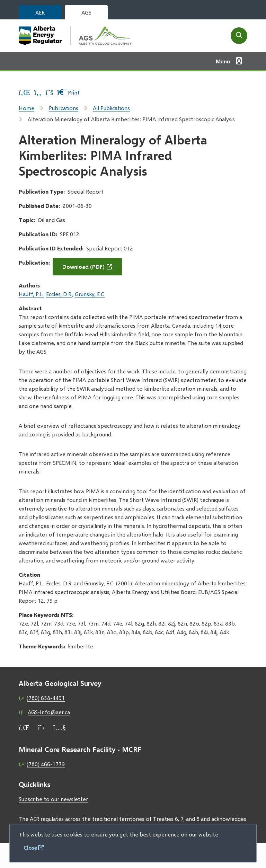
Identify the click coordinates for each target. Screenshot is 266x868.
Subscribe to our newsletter (53, 799)
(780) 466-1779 (46, 764)
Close (30, 847)
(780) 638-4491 (46, 697)
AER (40, 12)
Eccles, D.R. (59, 294)
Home (26, 108)
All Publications (111, 108)
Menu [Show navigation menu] (223, 61)
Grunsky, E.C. (90, 294)
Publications (63, 108)
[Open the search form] (239, 35)
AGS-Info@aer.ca (49, 712)
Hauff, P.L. (31, 294)
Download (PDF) (83, 266)
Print (68, 92)
